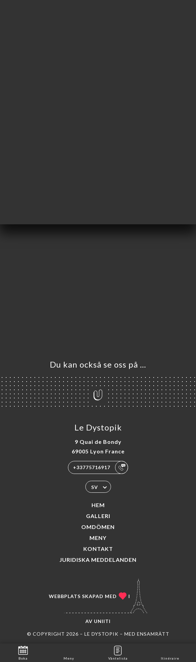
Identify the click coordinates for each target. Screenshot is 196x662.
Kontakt (98, 548)
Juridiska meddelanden (98, 559)
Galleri (98, 516)
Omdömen (98, 527)
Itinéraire (170, 652)
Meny (98, 537)
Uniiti (102, 621)
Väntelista (118, 652)
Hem (98, 505)
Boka (23, 652)
